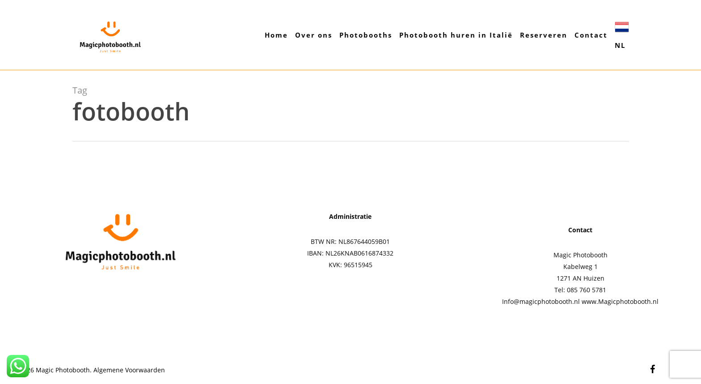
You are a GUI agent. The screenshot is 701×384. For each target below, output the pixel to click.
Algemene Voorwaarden (129, 370)
